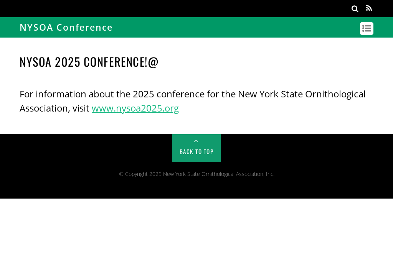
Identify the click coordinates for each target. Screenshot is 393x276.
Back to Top (197, 151)
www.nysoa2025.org (135, 108)
